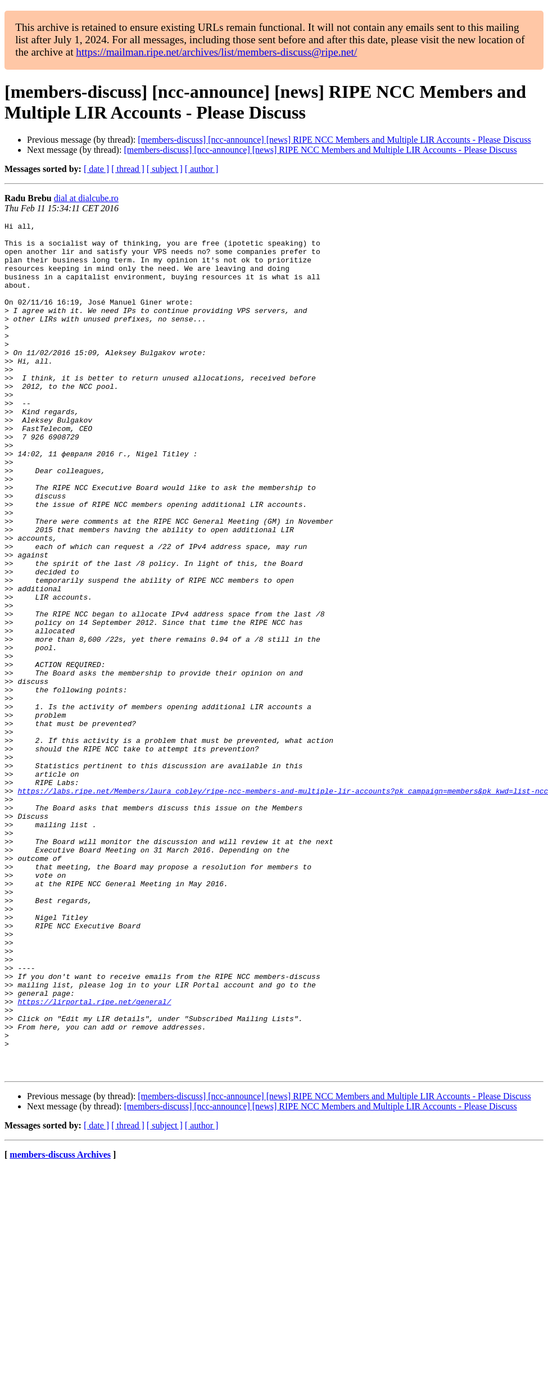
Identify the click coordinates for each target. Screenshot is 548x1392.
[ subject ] (165, 169)
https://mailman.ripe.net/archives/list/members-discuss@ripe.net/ (216, 52)
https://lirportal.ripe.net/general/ (94, 1158)
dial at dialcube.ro (86, 198)
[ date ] (96, 169)
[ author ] (202, 169)
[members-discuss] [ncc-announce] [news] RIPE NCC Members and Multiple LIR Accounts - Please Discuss (334, 139)
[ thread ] (127, 169)
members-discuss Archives (60, 1325)
